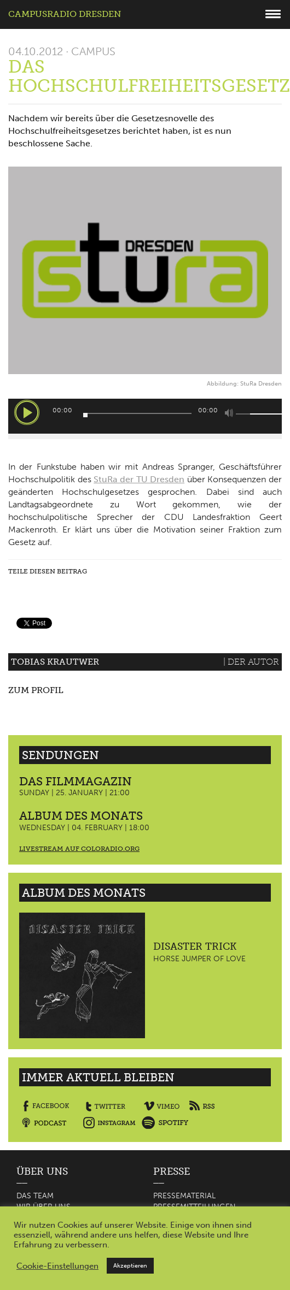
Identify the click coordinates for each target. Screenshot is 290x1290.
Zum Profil (35, 690)
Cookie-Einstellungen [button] (57, 1266)
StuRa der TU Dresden (139, 479)
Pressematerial (184, 1195)
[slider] (137, 413)
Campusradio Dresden (64, 14)
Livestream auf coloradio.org (79, 849)
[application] (145, 416)
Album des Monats (81, 815)
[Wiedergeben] (27, 412)
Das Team (35, 1195)
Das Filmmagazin (75, 781)
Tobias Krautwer (55, 661)
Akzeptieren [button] (130, 1265)
